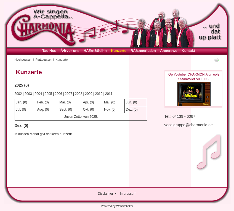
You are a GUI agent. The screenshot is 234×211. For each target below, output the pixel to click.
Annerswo (168, 51)
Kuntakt (188, 51)
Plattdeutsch (44, 59)
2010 (99, 94)
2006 (58, 94)
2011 (109, 94)
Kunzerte (118, 51)
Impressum (128, 194)
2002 (18, 94)
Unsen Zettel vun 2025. (80, 117)
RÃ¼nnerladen (143, 51)
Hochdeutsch (23, 59)
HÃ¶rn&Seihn (95, 51)
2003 (28, 94)
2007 (68, 94)
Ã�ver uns (69, 51)
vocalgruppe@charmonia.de (188, 125)
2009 (88, 94)
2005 (48, 94)
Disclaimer (105, 194)
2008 (79, 94)
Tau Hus (49, 51)
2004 (38, 94)
